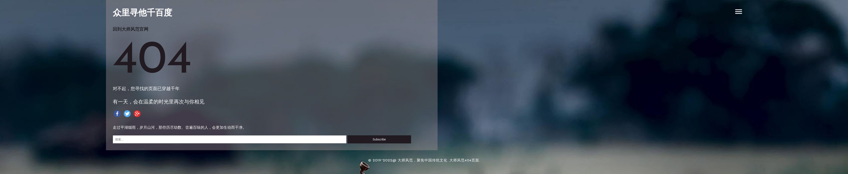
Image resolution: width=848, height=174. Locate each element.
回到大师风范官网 (130, 29)
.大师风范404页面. (464, 160)
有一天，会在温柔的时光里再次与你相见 (158, 102)
